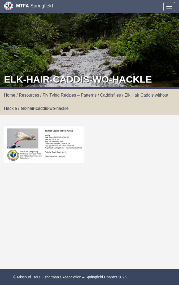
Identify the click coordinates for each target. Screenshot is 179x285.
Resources (29, 95)
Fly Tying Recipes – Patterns (70, 95)
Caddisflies (110, 95)
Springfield (28, 6)
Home (9, 95)
